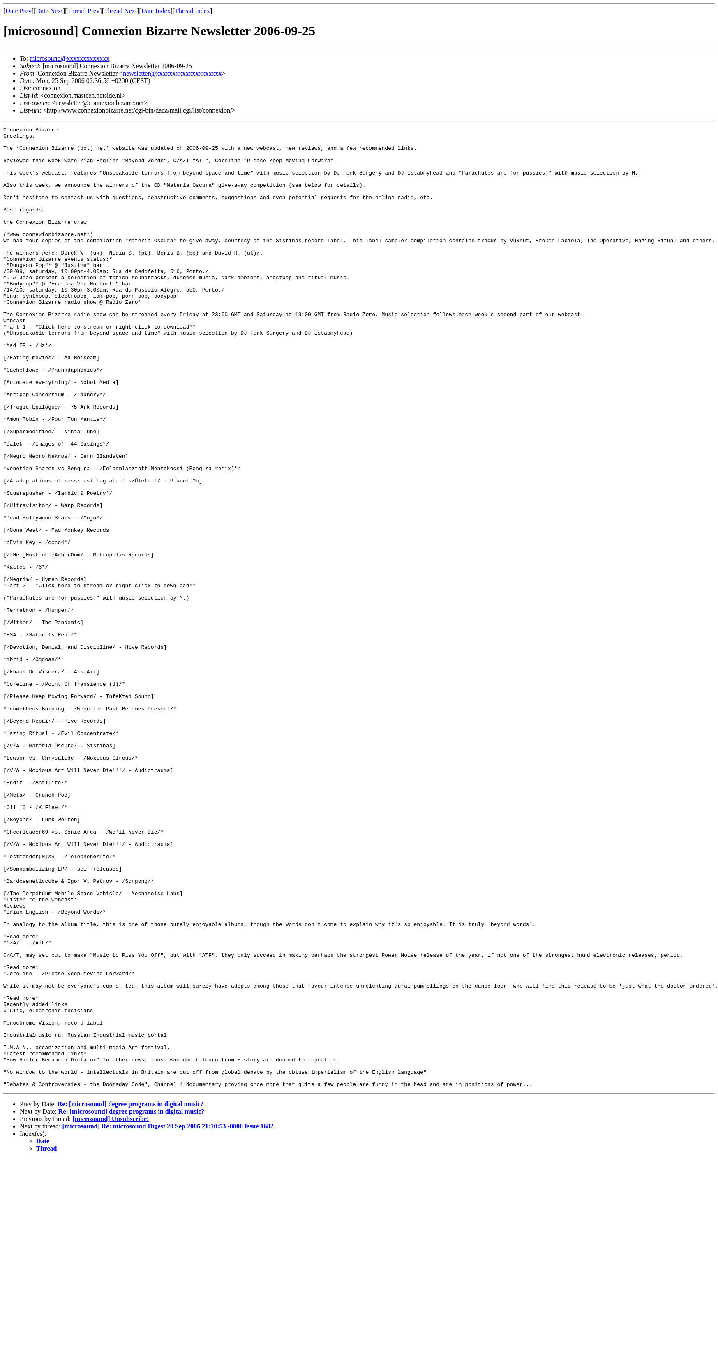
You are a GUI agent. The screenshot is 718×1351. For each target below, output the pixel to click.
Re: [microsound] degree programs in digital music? (131, 1296)
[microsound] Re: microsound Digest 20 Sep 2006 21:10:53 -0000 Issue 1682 (168, 1318)
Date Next (49, 10)
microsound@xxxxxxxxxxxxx (69, 58)
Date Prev (18, 10)
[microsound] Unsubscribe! (110, 1310)
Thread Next (120, 10)
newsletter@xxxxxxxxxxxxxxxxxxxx (172, 73)
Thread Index (192, 10)
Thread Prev (83, 10)
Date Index (156, 10)
